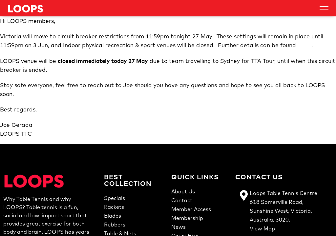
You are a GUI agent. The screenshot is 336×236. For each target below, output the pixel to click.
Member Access (191, 209)
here (304, 45)
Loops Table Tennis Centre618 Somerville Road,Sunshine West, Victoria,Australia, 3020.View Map (283, 211)
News (178, 227)
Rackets (114, 207)
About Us (183, 191)
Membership (187, 218)
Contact (181, 200)
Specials (114, 198)
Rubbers (114, 224)
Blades (112, 215)
